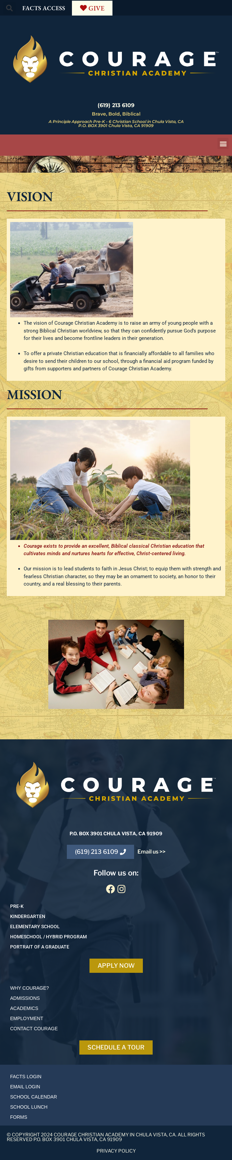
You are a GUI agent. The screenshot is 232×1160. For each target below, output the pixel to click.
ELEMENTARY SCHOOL (35, 926)
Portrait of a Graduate (39, 946)
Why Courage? (29, 988)
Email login (25, 1086)
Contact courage (34, 1028)
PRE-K (17, 906)
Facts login (26, 1076)
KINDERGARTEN (27, 916)
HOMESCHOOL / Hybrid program (48, 936)
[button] (9, 8)
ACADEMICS (24, 1008)
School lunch (29, 1107)
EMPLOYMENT (26, 1018)
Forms (18, 1117)
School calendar (33, 1097)
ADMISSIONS (25, 998)
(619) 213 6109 (116, 105)
